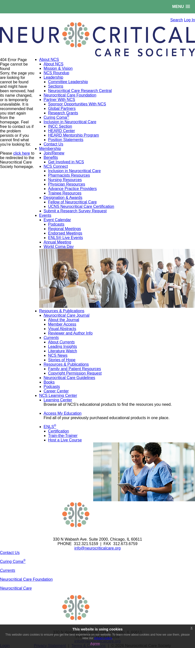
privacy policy (103, 638)
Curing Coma (13, 561)
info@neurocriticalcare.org (97, 548)
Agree (95, 644)
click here (21, 153)
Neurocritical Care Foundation (26, 579)
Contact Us (10, 553)
